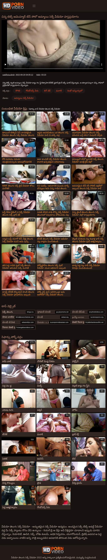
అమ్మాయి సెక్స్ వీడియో (24, 98)
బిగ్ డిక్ (47, 90)
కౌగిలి (18, 90)
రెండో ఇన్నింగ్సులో (74, 90)
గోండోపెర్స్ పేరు (32, 90)
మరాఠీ (59, 90)
